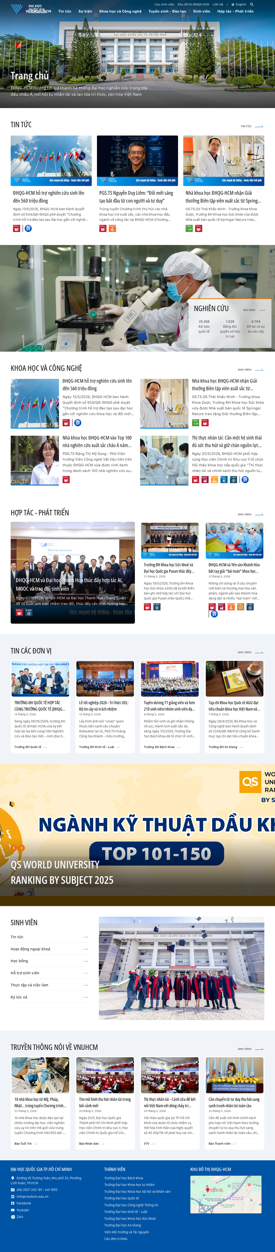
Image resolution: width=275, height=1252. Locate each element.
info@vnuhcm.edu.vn (32, 1196)
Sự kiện (85, 11)
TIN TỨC (252, 126)
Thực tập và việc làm (49, 985)
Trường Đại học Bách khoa (123, 1178)
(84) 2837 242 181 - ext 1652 (37, 1190)
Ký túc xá (49, 997)
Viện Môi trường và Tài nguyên (126, 1232)
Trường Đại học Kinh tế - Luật (125, 1212)
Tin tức (49, 936)
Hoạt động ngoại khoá (49, 949)
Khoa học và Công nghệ (120, 11)
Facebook (24, 1203)
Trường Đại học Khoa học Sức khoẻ (130, 1218)
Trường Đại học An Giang (122, 1225)
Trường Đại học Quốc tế (121, 1198)
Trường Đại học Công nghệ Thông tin (131, 1205)
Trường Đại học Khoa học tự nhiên (129, 1185)
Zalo (20, 1217)
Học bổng (49, 960)
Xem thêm (254, 310)
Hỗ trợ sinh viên (49, 973)
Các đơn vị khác (116, 1239)
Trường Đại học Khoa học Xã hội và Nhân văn (137, 1191)
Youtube (23, 1210)
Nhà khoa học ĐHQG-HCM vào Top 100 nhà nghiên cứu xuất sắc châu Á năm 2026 (97, 445)
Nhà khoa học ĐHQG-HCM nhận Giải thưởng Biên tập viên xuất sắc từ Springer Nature (223, 200)
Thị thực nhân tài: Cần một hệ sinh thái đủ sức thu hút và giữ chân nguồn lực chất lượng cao (227, 445)
